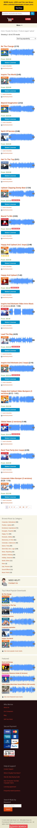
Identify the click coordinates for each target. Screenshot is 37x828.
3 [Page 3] (11, 507)
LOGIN (28, 19)
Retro (3, 563)
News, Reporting (7, 551)
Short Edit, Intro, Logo (8, 549)
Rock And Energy (7, 662)
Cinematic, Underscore (8, 543)
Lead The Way (7, 334)
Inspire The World (8, 74)
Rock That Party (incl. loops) (12, 450)
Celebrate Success (8, 616)
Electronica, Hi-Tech (8, 540)
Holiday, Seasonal (7, 557)
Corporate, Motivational (8, 522)
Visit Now (19, 8)
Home (3, 31)
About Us (6, 707)
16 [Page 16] (23, 507)
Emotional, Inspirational (9, 528)
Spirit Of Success (8, 131)
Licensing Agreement (10, 787)
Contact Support (8, 769)
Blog (5, 715)
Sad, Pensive (6, 566)
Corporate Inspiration (8, 627)
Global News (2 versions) (11, 421)
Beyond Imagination (9, 103)
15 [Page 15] (20, 507)
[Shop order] (26, 38)
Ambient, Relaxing (7, 554)
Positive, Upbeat (6, 525)
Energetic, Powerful (7, 531)
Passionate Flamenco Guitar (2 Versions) (14, 673)
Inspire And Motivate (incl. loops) (14, 362)
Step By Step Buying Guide (12, 777)
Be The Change (7, 46)
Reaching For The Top (9, 605)
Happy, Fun (5, 534)
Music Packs (5, 572)
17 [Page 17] (27, 507)
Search (8, 809)
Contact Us (13, 583)
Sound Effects (6, 569)
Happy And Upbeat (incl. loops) (14, 244)
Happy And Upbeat (9, 275)
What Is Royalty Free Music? (12, 773)
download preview (7, 68)
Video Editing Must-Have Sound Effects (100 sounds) (18, 684)
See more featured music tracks (13, 697)
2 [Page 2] (9, 507)
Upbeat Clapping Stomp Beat (13, 187)
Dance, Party (5, 546)
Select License (10, 63)
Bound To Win (7, 216)
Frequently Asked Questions (12, 790)
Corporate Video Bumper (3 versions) (16, 478)
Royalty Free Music (12, 31)
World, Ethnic (6, 560)
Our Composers (8, 711)
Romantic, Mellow (7, 537)
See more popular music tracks (13, 651)
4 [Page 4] (14, 507)
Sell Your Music (8, 719)
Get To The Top (7, 159)
